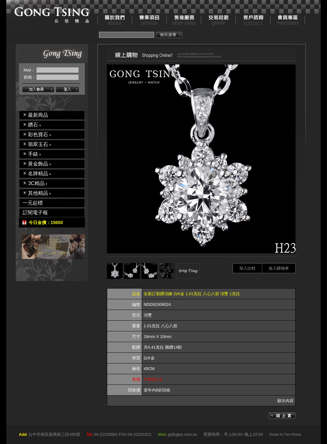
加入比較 (247, 268)
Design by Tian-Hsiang (285, 434)
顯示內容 (285, 400)
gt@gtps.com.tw (182, 434)
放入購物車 (279, 268)
